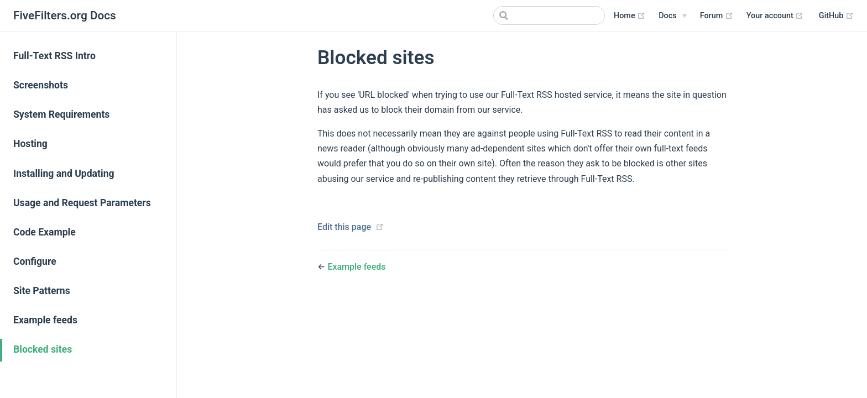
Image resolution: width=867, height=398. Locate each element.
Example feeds (45, 320)
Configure (34, 261)
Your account (775, 16)
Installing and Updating (63, 173)
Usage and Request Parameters (82, 202)
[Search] (549, 15)
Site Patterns (41, 290)
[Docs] (672, 16)
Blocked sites (42, 349)
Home (629, 16)
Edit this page (344, 227)
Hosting (30, 143)
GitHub (836, 16)
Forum (716, 16)
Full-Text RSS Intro (54, 55)
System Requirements (61, 114)
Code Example (44, 232)
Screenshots (40, 85)
